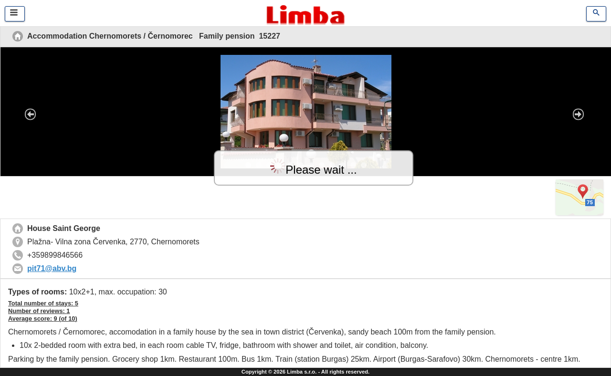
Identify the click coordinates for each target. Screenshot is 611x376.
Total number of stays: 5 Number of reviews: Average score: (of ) (43, 311)
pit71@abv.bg (51, 268)
